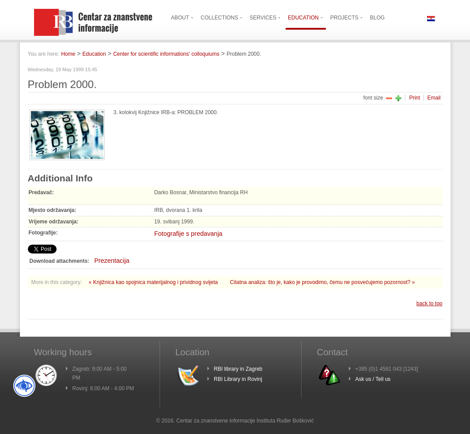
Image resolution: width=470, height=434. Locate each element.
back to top (430, 303)
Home (68, 54)
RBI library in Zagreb (238, 369)
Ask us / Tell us (373, 379)
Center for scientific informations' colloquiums (166, 54)
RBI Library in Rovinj (238, 379)
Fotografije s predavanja (188, 233)
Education (94, 54)
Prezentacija (111, 260)
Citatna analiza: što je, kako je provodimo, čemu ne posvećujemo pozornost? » (322, 282)
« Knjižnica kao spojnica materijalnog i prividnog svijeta (154, 282)
